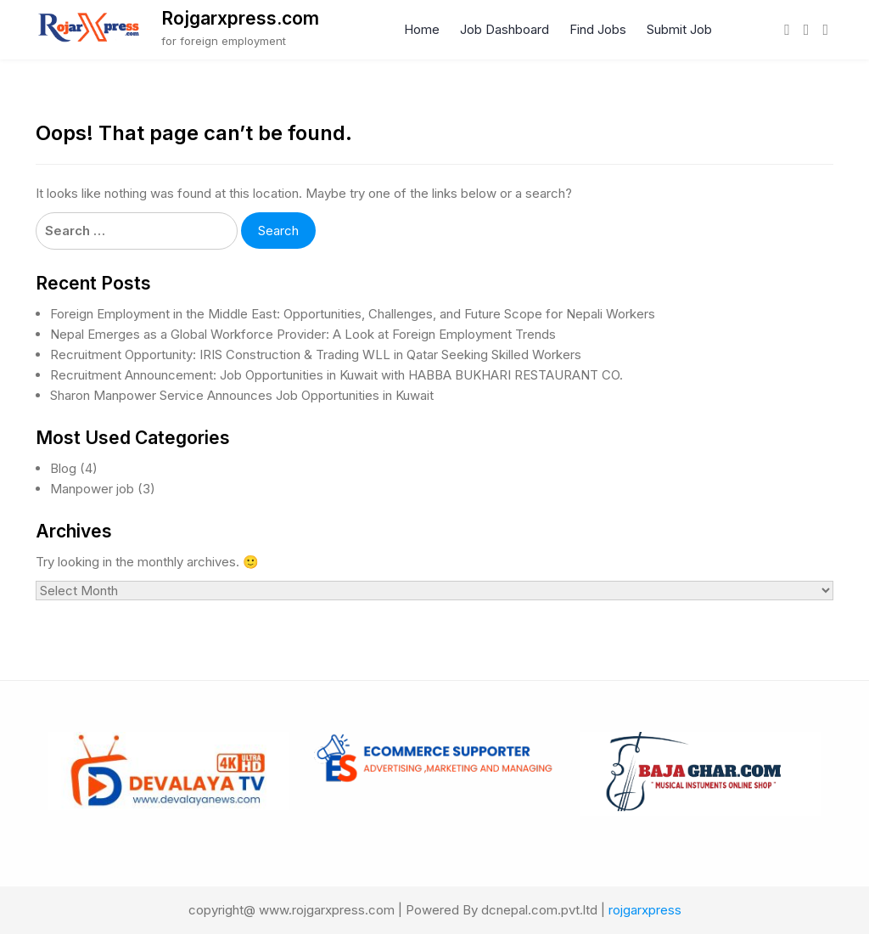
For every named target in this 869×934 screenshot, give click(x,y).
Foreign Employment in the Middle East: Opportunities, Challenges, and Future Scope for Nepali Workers (352, 314)
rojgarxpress (644, 910)
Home (422, 29)
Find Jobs (597, 29)
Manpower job (92, 489)
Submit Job (679, 29)
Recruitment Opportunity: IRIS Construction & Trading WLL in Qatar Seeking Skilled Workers (315, 354)
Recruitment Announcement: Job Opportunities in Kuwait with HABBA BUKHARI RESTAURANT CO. (336, 375)
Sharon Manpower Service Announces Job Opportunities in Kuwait (242, 395)
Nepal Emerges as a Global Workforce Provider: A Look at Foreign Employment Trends (303, 334)
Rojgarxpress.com (240, 18)
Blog (63, 468)
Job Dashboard (504, 29)
